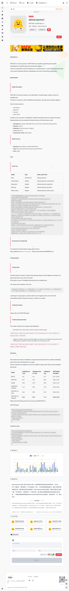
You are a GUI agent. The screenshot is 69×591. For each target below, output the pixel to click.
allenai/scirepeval (26, 251)
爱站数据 (23, 487)
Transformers (19, 195)
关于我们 (30, 576)
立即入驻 (59, 9)
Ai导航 (16, 587)
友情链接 (36, 576)
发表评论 (59, 554)
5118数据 (16, 487)
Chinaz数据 (31, 487)
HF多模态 (31, 16)
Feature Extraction (42, 26)
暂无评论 (15, 535)
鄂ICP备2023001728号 (22, 587)
